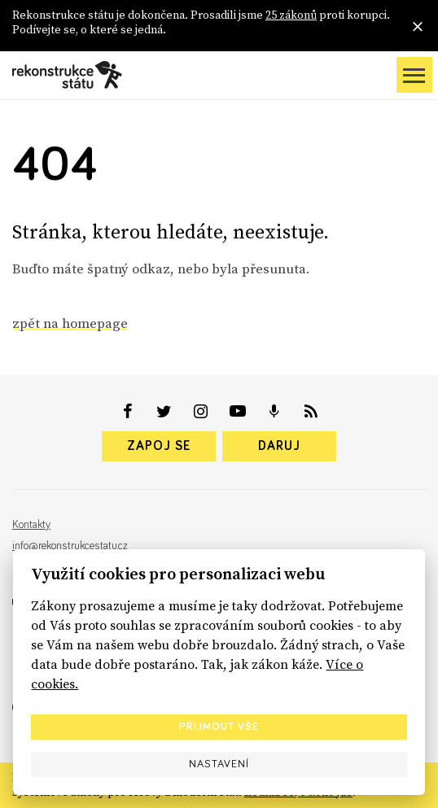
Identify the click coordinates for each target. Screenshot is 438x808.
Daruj (279, 445)
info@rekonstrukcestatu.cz (70, 546)
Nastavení (219, 764)
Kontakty (31, 525)
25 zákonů (291, 15)
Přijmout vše (219, 726)
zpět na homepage (70, 323)
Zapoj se (159, 445)
